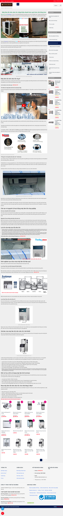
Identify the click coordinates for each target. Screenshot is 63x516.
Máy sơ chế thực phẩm (53, 53)
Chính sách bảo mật (20, 473)
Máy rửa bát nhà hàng (53, 20)
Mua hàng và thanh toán (21, 470)
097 (38, 470)
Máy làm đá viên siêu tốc (53, 43)
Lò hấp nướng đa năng (53, 39)
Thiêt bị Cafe (51, 57)
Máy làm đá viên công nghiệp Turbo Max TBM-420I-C (40, 451)
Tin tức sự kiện (51, 24)
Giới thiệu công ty (4, 470)
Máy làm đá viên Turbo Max (55, 46)
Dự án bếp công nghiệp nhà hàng (54, 17)
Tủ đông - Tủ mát (41, 490)
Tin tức (2, 478)
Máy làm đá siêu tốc (33, 490)
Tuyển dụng (51, 27)
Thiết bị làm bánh (52, 64)
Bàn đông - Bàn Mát (48, 490)
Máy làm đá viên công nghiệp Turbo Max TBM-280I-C (29, 451)
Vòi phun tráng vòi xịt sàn (51, 492)
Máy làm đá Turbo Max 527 (18, 430)
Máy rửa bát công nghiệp (53, 50)
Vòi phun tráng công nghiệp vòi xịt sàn (54, 73)
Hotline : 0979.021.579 (57, 1)
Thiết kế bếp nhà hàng (33, 495)
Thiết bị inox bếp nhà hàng (53, 60)
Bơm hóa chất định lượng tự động (57, 82)
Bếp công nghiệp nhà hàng (34, 487)
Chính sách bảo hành (20, 478)
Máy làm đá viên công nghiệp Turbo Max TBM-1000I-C (17, 451)
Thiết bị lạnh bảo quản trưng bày (54, 68)
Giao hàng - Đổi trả (20, 475)
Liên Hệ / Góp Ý (3, 473)
